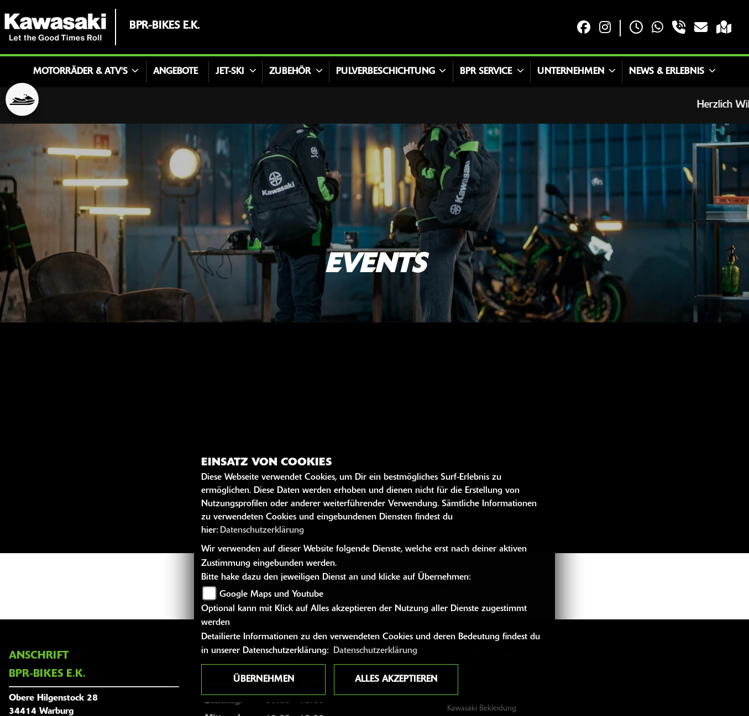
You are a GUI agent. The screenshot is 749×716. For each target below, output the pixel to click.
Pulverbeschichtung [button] (385, 71)
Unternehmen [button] (570, 71)
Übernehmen (263, 679)
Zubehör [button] (290, 71)
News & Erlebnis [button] (666, 71)
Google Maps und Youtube (271, 594)
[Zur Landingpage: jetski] (22, 99)
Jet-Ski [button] (230, 71)
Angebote (175, 71)
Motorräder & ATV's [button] (80, 71)
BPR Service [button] (486, 71)
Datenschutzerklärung (262, 530)
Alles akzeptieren (396, 679)
